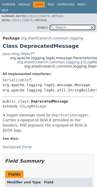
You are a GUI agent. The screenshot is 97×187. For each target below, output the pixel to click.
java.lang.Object (17, 54)
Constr (44, 16)
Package (24, 4)
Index (82, 4)
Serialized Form (17, 147)
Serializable (16, 80)
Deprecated (65, 4)
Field (32, 16)
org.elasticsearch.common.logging (52, 38)
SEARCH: (42, 27)
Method (57, 16)
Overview (8, 4)
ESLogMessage (33, 106)
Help (5, 10)
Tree (51, 4)
